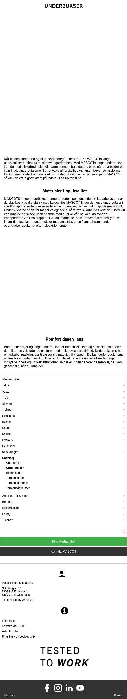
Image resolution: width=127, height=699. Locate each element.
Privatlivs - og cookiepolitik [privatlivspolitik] (18, 636)
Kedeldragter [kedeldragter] (10, 452)
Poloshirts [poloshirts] (8, 415)
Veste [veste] (5, 391)
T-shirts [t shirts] (7, 409)
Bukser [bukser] (6, 421)
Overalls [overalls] (7, 440)
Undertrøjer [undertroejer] (13, 462)
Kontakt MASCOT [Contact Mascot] (63, 551)
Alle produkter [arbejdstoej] (11, 379)
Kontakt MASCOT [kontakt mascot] (13, 626)
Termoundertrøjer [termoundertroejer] (17, 482)
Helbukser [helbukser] (8, 446)
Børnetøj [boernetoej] (7, 501)
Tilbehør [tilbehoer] (7, 520)
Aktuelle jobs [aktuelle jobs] (10, 631)
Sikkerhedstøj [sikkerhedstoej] (10, 507)
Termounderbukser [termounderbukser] (18, 488)
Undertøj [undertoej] (8, 458)
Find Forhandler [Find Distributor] (63, 541)
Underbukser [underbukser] (15, 467)
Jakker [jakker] (6, 385)
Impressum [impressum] (10, 695)
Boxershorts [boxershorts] (13, 472)
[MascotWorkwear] (47, 688)
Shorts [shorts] (6, 427)
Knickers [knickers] (7, 433)
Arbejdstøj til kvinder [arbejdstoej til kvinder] (15, 495)
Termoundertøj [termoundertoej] (15, 477)
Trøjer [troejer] (6, 397)
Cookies (118, 695)
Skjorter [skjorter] (7, 403)
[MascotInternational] (80, 688)
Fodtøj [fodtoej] (6, 514)
